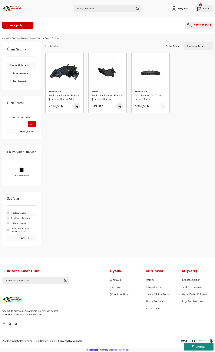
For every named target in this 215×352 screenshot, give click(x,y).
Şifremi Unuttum (119, 294)
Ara (32, 123)
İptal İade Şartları (191, 280)
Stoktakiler (54, 46)
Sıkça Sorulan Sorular (194, 301)
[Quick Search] (16, 123)
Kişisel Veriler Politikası (194, 294)
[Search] (107, 8)
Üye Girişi (115, 287)
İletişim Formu (154, 287)
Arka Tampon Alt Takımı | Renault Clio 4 (149, 97)
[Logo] (12, 8)
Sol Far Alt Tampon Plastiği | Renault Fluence (107, 97)
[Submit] (66, 280)
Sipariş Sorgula (154, 301)
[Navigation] (17, 25)
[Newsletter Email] (35, 280)
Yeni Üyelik (116, 280)
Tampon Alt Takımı (52, 38)
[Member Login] (180, 8)
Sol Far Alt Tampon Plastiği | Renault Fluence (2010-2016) (64, 97)
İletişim (150, 280)
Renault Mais (56, 91)
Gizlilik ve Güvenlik (192, 287)
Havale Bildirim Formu (158, 294)
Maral (95, 91)
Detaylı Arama (27, 131)
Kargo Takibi (153, 308)
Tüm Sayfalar (27, 238)
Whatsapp (199, 346)
